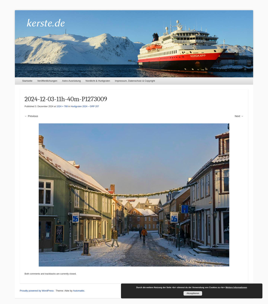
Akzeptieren (192, 293)
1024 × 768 (62, 106)
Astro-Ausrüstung (71, 80)
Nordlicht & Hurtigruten (98, 80)
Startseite (27, 80)
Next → (239, 116)
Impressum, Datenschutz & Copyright (135, 80)
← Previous (31, 116)
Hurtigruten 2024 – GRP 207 (85, 106)
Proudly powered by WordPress (37, 290)
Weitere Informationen (236, 287)
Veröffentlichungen (47, 80)
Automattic (78, 290)
